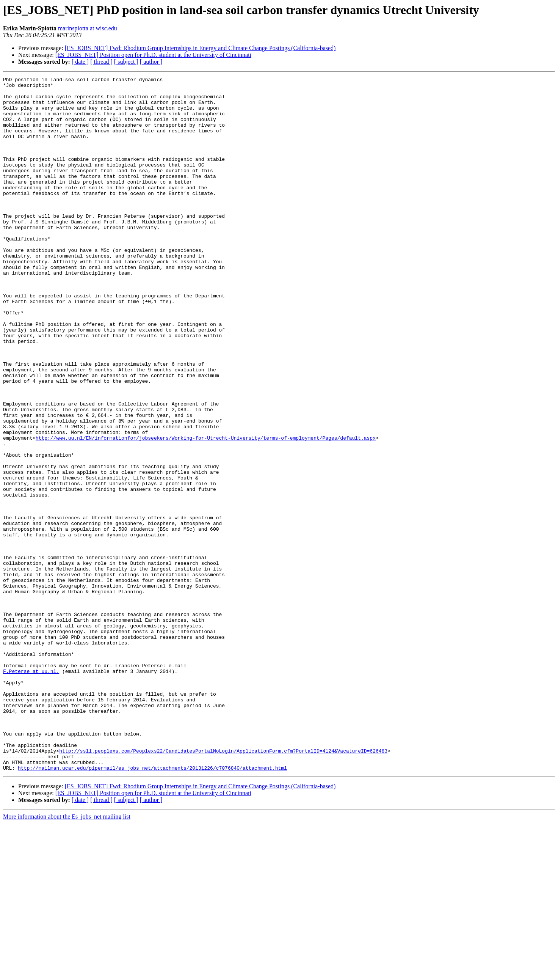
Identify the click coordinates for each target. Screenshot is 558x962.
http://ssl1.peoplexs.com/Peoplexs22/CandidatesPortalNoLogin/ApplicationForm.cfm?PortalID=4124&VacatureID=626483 (223, 886)
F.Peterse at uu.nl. (31, 790)
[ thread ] (101, 61)
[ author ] (151, 61)
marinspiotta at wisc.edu (87, 28)
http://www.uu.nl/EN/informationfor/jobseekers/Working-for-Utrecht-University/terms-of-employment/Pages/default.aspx (206, 510)
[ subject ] (126, 61)
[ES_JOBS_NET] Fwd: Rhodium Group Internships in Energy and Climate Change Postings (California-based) (200, 48)
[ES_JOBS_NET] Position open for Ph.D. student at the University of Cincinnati (153, 55)
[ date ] (80, 61)
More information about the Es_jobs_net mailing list (66, 955)
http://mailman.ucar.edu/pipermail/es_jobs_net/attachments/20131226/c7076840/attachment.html (152, 906)
